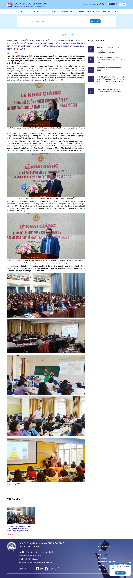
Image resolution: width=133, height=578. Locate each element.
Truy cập (120, 573)
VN (121, 4)
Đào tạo (36, 12)
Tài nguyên (112, 12)
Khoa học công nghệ (69, 12)
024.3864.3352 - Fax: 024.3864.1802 (40, 562)
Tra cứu (84, 5)
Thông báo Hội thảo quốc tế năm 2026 (109, 69)
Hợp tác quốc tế (85, 12)
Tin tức (28, 12)
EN (124, 4)
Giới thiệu (20, 12)
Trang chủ (63, 35)
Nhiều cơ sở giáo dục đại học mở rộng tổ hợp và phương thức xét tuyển (111, 90)
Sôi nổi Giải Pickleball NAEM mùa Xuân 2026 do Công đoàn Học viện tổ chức (111, 60)
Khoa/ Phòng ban (99, 12)
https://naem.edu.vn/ (33, 555)
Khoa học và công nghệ (106, 562)
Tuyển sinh (55, 12)
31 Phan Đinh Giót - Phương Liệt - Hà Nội (39, 552)
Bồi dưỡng (45, 12)
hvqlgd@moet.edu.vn (31, 559)
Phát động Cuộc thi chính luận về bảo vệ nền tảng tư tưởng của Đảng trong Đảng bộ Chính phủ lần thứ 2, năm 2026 (111, 80)
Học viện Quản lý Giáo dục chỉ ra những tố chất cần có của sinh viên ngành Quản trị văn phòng (109, 49)
